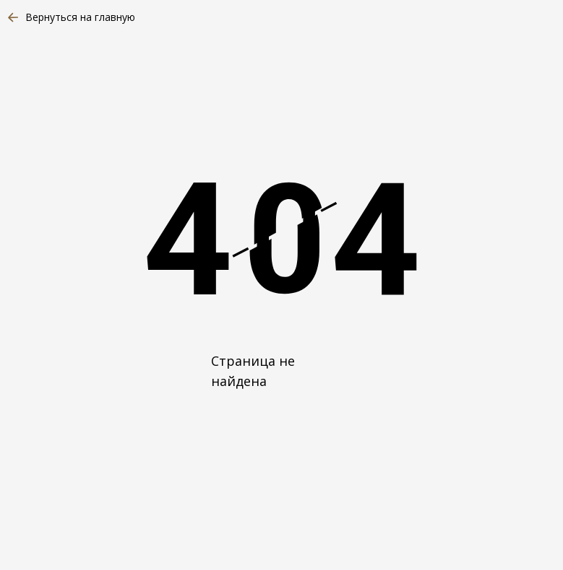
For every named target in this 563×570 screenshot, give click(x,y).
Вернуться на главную (80, 17)
